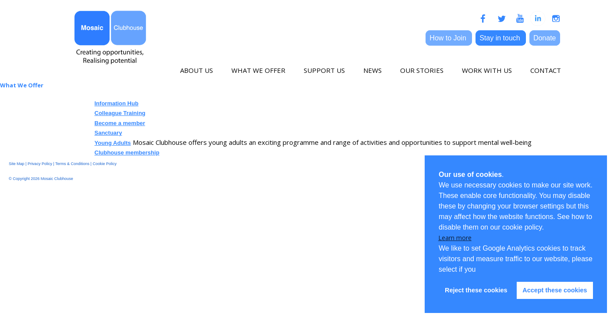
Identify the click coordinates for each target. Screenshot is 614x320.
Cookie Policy (104, 164)
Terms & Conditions (72, 164)
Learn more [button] (455, 238)
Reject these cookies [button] (476, 290)
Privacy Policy (40, 164)
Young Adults (113, 143)
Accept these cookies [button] (554, 290)
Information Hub (116, 103)
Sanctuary (108, 132)
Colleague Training (120, 113)
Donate (544, 38)
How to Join (448, 38)
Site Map (17, 164)
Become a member (120, 123)
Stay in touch (500, 38)
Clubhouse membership (127, 152)
